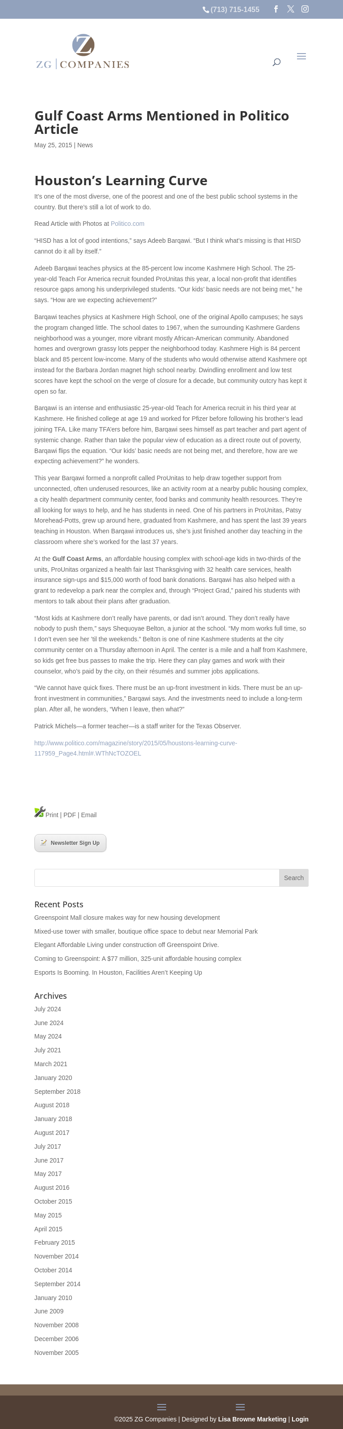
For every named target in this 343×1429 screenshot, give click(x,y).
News (85, 145)
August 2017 (52, 1132)
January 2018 (53, 1118)
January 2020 (53, 1077)
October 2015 (53, 1201)
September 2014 (57, 1284)
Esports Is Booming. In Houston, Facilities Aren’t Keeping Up (118, 972)
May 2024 (48, 1036)
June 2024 (48, 1022)
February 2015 (54, 1242)
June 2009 (48, 1311)
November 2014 (56, 1256)
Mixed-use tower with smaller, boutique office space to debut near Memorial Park (146, 931)
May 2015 (48, 1215)
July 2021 (47, 1050)
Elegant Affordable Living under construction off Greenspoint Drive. (126, 944)
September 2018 (57, 1091)
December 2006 (56, 1338)
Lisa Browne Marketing (252, 1419)
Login (300, 1419)
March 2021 (50, 1064)
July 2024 (47, 1009)
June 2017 (48, 1160)
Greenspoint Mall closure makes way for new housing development (127, 917)
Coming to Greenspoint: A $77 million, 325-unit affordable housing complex (138, 958)
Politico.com (127, 223)
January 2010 (53, 1297)
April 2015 (48, 1229)
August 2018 (52, 1105)
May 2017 (48, 1173)
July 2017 (47, 1146)
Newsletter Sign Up (70, 842)
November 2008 (56, 1325)
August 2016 (52, 1187)
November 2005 (56, 1352)
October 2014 (53, 1270)
